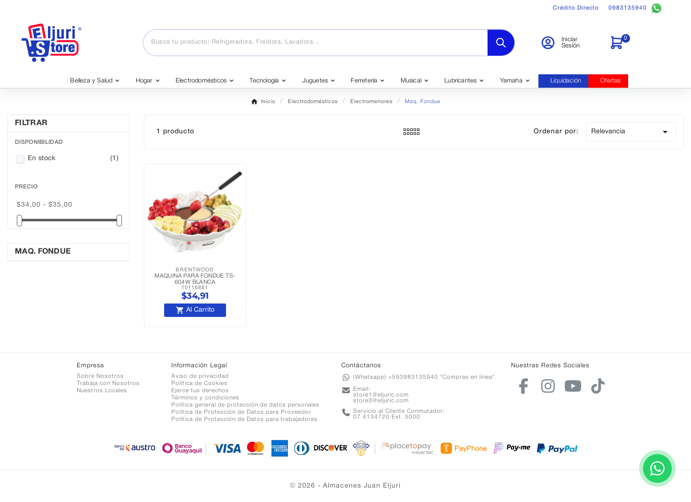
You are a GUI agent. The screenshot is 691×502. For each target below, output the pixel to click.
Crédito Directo (576, 8)
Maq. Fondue (43, 251)
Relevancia (631, 132)
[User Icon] (568, 42)
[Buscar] (315, 42)
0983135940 (635, 8)
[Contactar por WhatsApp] (657, 468)
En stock (73, 158)
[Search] (501, 42)
